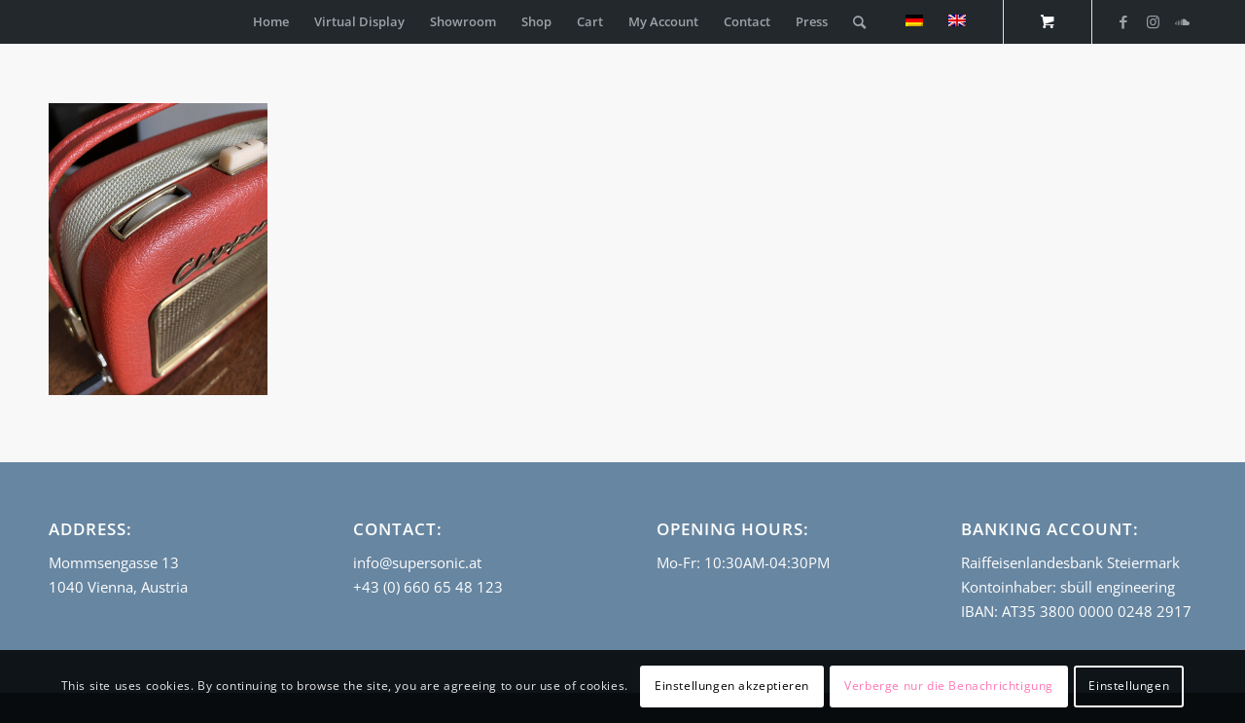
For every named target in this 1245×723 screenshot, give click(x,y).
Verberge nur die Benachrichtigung (948, 685)
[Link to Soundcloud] (1181, 21)
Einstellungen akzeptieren (732, 685)
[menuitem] (271, 22)
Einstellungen (1128, 685)
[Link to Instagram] (1152, 21)
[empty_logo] (53, 22)
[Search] (859, 22)
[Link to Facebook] (1123, 21)
